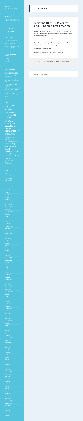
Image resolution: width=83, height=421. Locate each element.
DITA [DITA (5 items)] (15, 115)
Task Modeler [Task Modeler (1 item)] (15, 154)
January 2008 (8, 340)
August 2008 (8, 323)
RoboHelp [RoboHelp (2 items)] (13, 146)
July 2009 (7, 296)
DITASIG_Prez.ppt (53, 52)
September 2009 (9, 291)
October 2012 (8, 209)
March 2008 (7, 335)
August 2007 (8, 352)
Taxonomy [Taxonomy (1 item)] (7, 156)
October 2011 (8, 236)
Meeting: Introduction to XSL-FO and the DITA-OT (12, 95)
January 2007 (8, 369)
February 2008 (8, 337)
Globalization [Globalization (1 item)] (7, 133)
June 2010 (7, 270)
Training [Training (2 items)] (12, 156)
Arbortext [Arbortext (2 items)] (8, 108)
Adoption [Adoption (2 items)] (7, 106)
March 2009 (7, 306)
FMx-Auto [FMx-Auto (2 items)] (8, 128)
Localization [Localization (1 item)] (7, 137)
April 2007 (7, 362)
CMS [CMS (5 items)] (7, 112)
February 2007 (8, 367)
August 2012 (8, 214)
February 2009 (8, 308)
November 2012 (8, 207)
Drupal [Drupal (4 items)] (8, 126)
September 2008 (9, 320)
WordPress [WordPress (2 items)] (8, 160)
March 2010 (7, 277)
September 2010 (9, 262)
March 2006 (7, 393)
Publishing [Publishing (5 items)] (10, 143)
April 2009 (7, 303)
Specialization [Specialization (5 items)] (11, 151)
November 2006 (8, 374)
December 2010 (8, 257)
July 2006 (7, 384)
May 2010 (7, 272)
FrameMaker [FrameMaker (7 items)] (12, 130)
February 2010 (8, 279)
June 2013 (7, 194)
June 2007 (7, 357)
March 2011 (7, 250)
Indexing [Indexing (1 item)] (13, 134)
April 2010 (7, 274)
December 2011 (8, 231)
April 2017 (7, 190)
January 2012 (8, 228)
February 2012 (8, 226)
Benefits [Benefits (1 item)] (13, 108)
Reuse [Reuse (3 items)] (7, 146)
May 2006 (7, 388)
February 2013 (8, 202)
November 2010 (8, 260)
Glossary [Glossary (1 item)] (12, 133)
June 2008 (7, 328)
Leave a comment (40, 63)
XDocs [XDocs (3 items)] (14, 160)
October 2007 (8, 347)
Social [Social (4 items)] (7, 149)
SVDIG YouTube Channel (10, 31)
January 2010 (8, 282)
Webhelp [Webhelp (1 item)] (11, 158)
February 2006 (8, 396)
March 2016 (7, 192)
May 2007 (7, 359)
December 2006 (8, 371)
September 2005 (9, 408)
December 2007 (8, 342)
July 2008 (7, 325)
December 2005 (8, 400)
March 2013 (7, 199)
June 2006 (7, 386)
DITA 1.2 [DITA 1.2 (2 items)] (7, 123)
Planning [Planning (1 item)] (16, 141)
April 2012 (7, 223)
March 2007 (7, 364)
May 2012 (7, 221)
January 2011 (8, 255)
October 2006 (8, 376)
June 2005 (7, 415)
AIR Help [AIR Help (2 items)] (13, 106)
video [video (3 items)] (7, 158)
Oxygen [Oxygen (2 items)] (11, 139)
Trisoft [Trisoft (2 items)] (17, 156)
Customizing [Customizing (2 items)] (8, 115)
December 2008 (8, 313)
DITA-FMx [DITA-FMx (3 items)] (8, 118)
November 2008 (8, 316)
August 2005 (8, 410)
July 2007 (7, 354)
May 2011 (7, 245)
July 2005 (7, 413)
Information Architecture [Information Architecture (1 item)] (10, 136)
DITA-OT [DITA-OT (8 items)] (10, 120)
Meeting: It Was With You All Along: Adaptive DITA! (11, 75)
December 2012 (8, 204)
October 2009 (8, 289)
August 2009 (8, 294)
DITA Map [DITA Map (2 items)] (13, 123)
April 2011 (7, 248)
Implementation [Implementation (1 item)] (8, 134)
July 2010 (7, 267)
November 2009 (8, 287)
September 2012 (9, 211)
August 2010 (8, 265)
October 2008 (8, 318)
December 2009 (8, 284)
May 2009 (7, 301)
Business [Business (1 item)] (15, 109)
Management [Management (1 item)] (12, 137)
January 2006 (8, 398)
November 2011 (8, 233)
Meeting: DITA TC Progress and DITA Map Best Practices (52, 24)
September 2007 (9, 350)
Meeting (53, 61)
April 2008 (7, 333)
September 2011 (9, 238)
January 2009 (8, 311)
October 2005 (8, 405)
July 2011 (7, 240)
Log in (6, 173)
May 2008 (7, 330)
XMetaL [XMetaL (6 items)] (9, 163)
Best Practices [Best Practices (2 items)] (9, 110)
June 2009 (7, 299)
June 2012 (7, 219)
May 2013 (7, 197)
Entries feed (8, 175)
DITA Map (66, 61)
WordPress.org (8, 180)
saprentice (7, 79)
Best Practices (60, 61)
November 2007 (8, 345)
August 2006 (8, 381)
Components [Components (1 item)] (12, 112)
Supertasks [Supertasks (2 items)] (8, 154)
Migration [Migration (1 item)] (7, 139)
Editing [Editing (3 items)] (13, 126)
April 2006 (7, 391)
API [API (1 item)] (17, 106)
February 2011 (8, 253)
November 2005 (8, 403)
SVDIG (7, 6)
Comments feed (8, 178)
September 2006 (9, 379)
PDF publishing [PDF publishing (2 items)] (9, 141)
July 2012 (7, 216)
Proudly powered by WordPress (41, 74)
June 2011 (7, 243)
